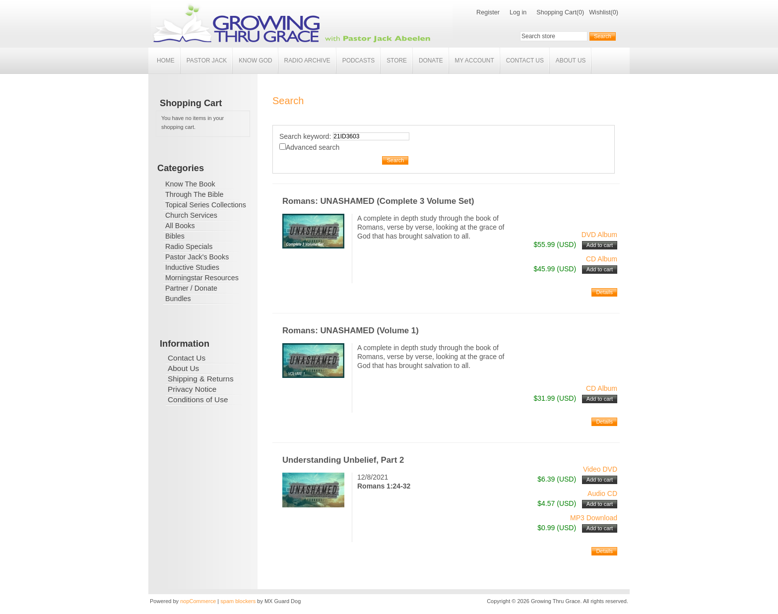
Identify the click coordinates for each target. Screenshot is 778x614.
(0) (580, 12)
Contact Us (525, 60)
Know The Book (190, 184)
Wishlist (599, 12)
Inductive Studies (192, 267)
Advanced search (312, 147)
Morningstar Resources (202, 278)
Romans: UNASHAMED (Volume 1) (350, 330)
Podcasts (358, 60)
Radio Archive (307, 60)
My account (474, 60)
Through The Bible (194, 194)
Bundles (178, 299)
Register (488, 12)
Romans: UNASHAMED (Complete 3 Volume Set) (378, 201)
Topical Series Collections (205, 205)
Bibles (175, 236)
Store (397, 60)
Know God (255, 60)
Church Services (191, 215)
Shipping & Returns (201, 378)
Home (166, 60)
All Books (180, 226)
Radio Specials (188, 246)
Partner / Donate (191, 288)
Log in (518, 12)
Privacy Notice (192, 389)
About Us (571, 60)
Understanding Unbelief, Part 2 (343, 460)
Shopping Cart (556, 12)
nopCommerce (198, 601)
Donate (431, 60)
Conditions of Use (198, 399)
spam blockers (238, 601)
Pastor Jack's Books (197, 257)
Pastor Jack (207, 60)
